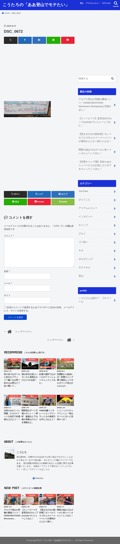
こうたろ (22, 452)
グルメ (82, 230)
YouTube (83, 189)
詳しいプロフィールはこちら (36, 469)
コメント (9, 235)
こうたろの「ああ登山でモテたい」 (35, 4)
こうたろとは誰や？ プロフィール (95, 295)
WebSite (39, 478)
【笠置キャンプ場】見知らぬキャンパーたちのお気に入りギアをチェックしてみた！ (95, 163)
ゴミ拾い (83, 238)
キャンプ (83, 222)
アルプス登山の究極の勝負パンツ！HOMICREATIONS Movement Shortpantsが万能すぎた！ (96, 104)
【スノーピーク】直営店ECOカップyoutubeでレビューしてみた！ (95, 121)
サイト (7, 295)
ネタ (81, 247)
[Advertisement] (39, 75)
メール (8, 283)
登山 (81, 3)
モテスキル (106, 3)
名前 (7, 271)
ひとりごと (84, 197)
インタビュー (86, 214)
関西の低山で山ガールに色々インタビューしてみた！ (95, 150)
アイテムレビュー (93, 3)
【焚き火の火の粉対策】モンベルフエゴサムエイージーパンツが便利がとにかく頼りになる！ (95, 136)
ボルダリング (86, 255)
